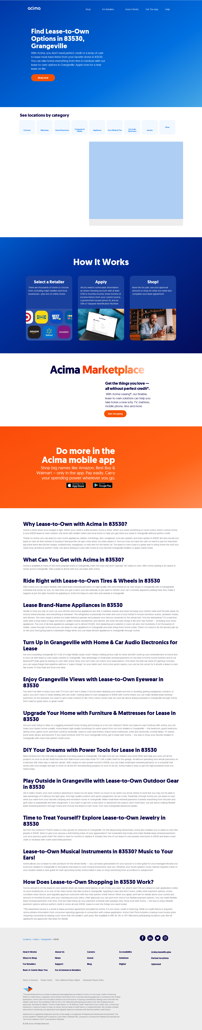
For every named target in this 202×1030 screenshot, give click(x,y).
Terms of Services (30, 980)
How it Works (132, 9)
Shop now (43, 77)
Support (59, 964)
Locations (27, 939)
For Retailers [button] (108, 9)
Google (104, 485)
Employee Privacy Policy (93, 980)
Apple (77, 485)
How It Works (30, 951)
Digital (122, 964)
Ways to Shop (30, 957)
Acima (34, 9)
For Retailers (29, 964)
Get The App (152, 9)
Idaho (36, 939)
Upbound (156, 964)
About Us (59, 951)
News (58, 957)
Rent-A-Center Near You (35, 970)
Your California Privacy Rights (67, 980)
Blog (89, 964)
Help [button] (167, 9)
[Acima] (28, 989)
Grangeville (46, 939)
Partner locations (160, 958)
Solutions (123, 957)
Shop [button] (88, 9)
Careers (91, 951)
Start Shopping (115, 413)
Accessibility (125, 951)
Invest (90, 957)
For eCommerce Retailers (68, 970)
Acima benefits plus (161, 952)
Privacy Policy (46, 980)
